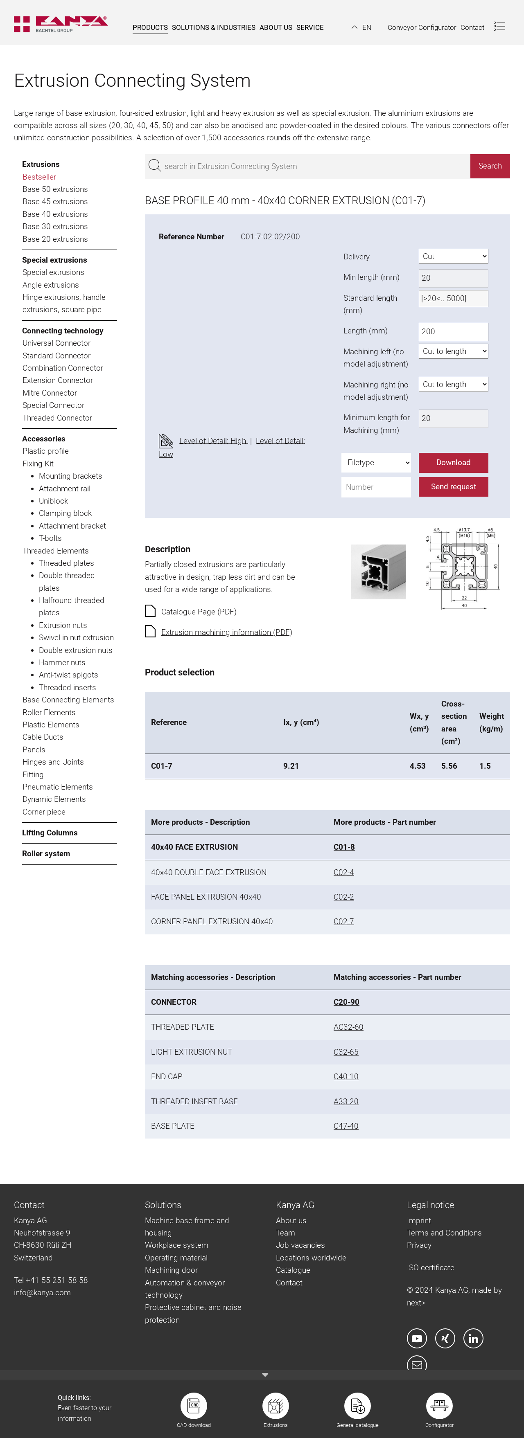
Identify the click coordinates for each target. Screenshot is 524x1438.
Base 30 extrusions (55, 226)
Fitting (33, 774)
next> (416, 1302)
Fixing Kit (38, 463)
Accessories (44, 438)
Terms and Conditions (444, 1233)
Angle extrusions (51, 285)
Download (453, 462)
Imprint (419, 1220)
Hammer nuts (62, 662)
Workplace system (176, 1245)
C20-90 (346, 1002)
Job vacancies (300, 1245)
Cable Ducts (43, 737)
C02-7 (344, 921)
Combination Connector (63, 368)
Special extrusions (54, 260)
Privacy (419, 1245)
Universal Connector (56, 343)
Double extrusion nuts (76, 650)
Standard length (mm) (370, 304)
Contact (289, 1282)
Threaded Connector (57, 418)
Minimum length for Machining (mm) (376, 423)
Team (285, 1233)
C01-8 (344, 847)
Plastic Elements (51, 724)
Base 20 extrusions (55, 239)
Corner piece (44, 812)
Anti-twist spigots (68, 675)
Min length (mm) (371, 277)
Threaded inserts (67, 687)
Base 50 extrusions (55, 189)
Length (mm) (365, 330)
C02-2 (344, 897)
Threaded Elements (56, 551)
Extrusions (41, 164)
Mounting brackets (70, 476)
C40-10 (346, 1076)
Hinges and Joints (53, 762)
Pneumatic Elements (58, 787)
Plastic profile (46, 451)
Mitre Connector (50, 393)
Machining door (171, 1270)
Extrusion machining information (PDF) (226, 632)
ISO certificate (430, 1267)
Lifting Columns (50, 832)
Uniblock (53, 501)
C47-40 (346, 1126)
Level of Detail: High (213, 440)
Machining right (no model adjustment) (376, 391)
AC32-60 (349, 1027)
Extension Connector (58, 380)
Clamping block (65, 513)
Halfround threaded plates (71, 606)
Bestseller (39, 177)
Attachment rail (64, 488)
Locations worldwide (311, 1257)
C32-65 (346, 1052)
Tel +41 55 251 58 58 (51, 1280)
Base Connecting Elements (68, 699)
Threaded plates (66, 563)
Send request (453, 486)
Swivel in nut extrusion (76, 637)
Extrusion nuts (63, 625)
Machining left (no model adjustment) (375, 358)
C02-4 (344, 872)
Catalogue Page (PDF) (199, 612)
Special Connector (53, 405)
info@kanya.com (42, 1292)
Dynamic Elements (54, 799)
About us (291, 1220)
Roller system (46, 853)
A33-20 (346, 1101)
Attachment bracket (72, 526)
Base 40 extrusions (55, 214)
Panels (34, 749)
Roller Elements (49, 712)
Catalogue (293, 1270)
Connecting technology (63, 330)
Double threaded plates (67, 581)
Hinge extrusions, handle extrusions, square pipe (64, 303)
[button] (361, 27)
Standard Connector (56, 355)
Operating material (176, 1257)
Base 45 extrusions (55, 201)
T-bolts (50, 538)
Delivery (356, 256)
